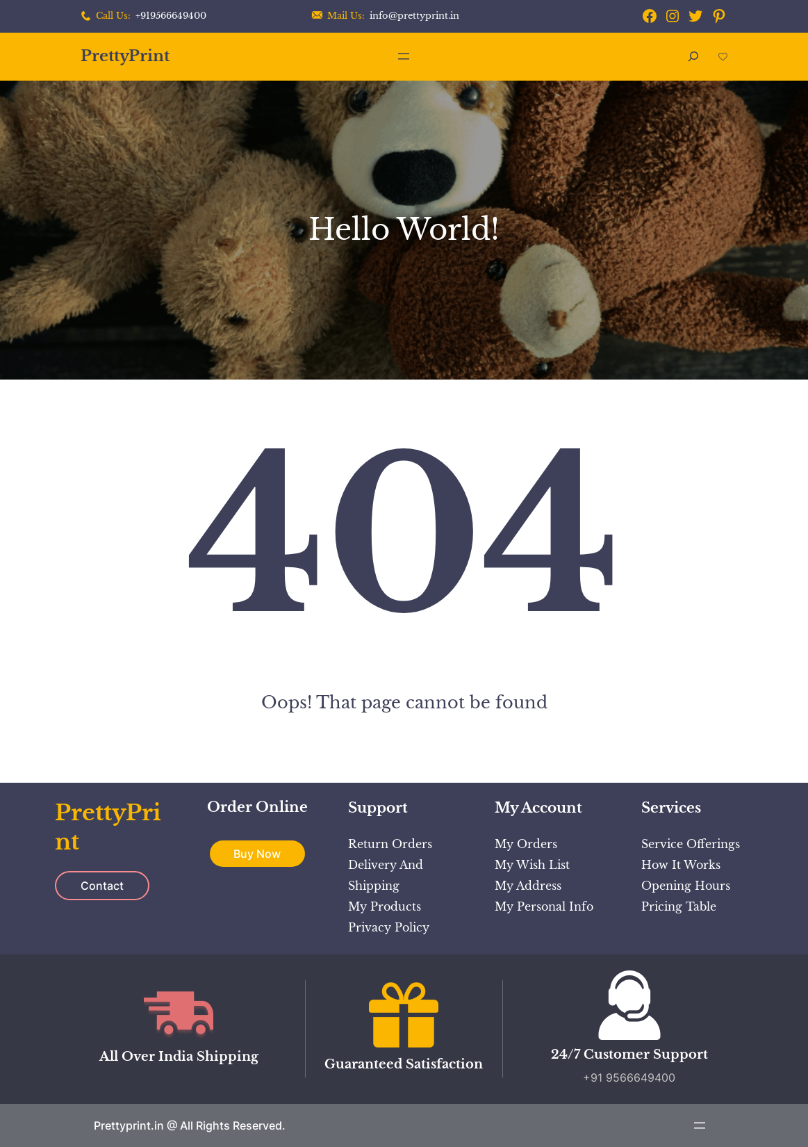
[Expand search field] (693, 57)
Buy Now (257, 854)
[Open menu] (403, 56)
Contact (102, 886)
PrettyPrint (125, 56)
